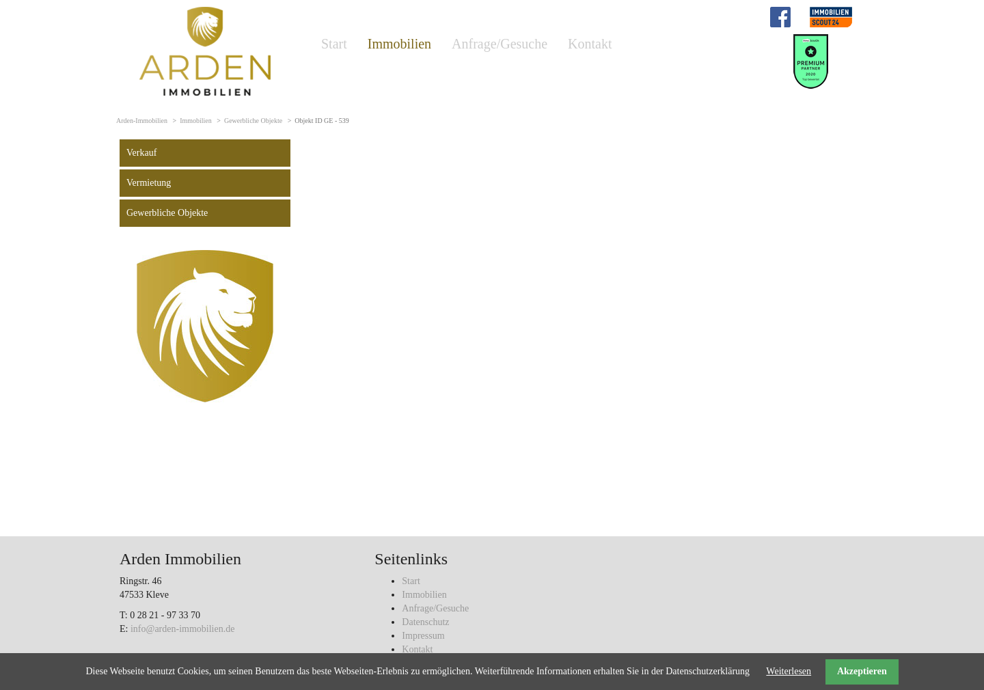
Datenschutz (425, 622)
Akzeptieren (862, 671)
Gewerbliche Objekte (253, 120)
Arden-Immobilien (141, 120)
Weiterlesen (788, 671)
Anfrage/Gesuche (499, 43)
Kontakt (590, 43)
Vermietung (148, 183)
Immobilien (399, 43)
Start (334, 43)
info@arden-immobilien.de (182, 629)
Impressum (423, 636)
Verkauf (141, 153)
